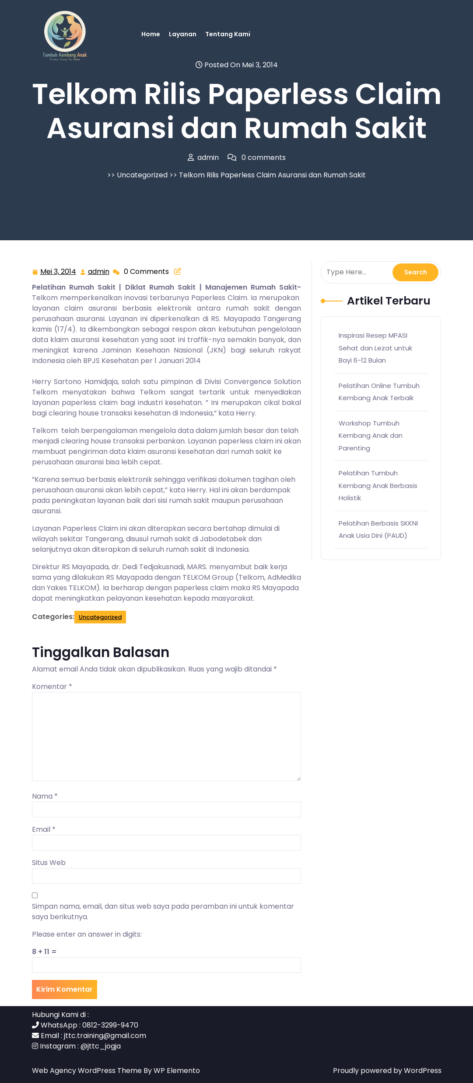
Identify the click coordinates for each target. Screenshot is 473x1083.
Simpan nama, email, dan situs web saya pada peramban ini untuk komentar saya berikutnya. (163, 911)
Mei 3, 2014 (58, 272)
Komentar (52, 687)
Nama (45, 796)
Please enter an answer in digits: (87, 934)
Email (44, 829)
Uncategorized (142, 175)
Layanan (182, 34)
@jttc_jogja (101, 1046)
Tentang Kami (227, 34)
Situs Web (49, 863)
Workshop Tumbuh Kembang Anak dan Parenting (371, 436)
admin (99, 271)
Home (150, 34)
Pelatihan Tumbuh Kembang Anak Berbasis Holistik (378, 485)
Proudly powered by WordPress (387, 1071)
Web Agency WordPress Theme (88, 1071)
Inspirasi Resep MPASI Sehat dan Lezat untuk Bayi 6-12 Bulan (375, 348)
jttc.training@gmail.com (105, 1036)
